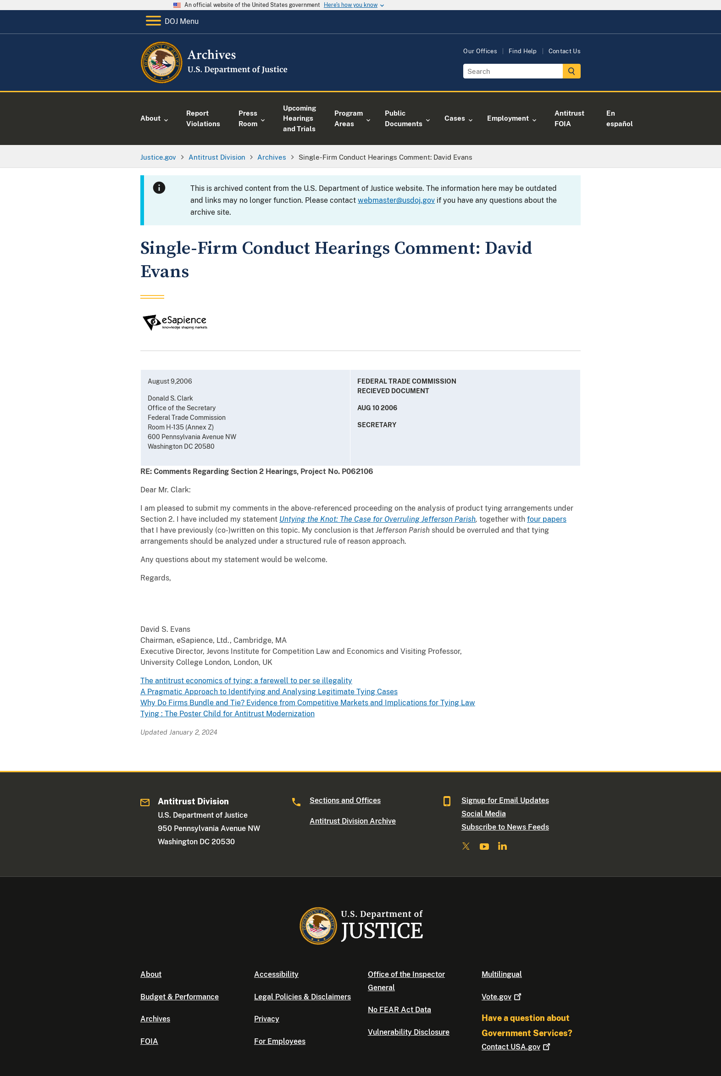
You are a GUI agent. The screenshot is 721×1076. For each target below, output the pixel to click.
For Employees (279, 1041)
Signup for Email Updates (505, 800)
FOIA (149, 1041)
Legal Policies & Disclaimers (302, 996)
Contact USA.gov (517, 1047)
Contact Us (565, 51)
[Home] (214, 80)
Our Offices (480, 51)
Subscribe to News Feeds (505, 827)
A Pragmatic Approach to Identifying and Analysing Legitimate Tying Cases (269, 691)
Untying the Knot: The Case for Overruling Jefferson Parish (377, 519)
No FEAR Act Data (399, 1009)
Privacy (266, 1019)
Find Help (523, 51)
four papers (546, 519)
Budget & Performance (179, 996)
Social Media (483, 813)
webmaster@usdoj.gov (396, 200)
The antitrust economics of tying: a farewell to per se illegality (246, 680)
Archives (155, 1019)
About (150, 974)
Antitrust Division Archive (353, 821)
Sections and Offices (345, 800)
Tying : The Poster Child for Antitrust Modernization (227, 713)
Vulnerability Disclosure (408, 1032)
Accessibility (276, 974)
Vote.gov (502, 996)
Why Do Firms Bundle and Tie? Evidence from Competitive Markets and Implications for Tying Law (307, 702)
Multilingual (502, 974)
